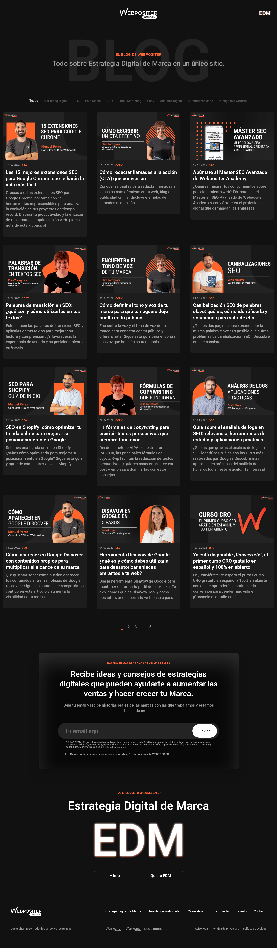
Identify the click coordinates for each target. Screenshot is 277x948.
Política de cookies (254, 928)
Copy (150, 101)
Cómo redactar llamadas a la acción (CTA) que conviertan (138, 175)
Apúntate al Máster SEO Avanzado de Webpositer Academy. (230, 175)
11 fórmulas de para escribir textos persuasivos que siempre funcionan (134, 433)
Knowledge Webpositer (164, 911)
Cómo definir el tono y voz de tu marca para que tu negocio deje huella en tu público (134, 311)
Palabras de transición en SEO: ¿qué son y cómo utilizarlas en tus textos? (43, 311)
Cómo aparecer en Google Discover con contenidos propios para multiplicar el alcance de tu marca (44, 561)
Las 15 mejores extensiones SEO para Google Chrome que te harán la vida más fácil (45, 178)
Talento (241, 911)
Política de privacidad (114, 747)
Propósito (222, 911)
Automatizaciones (200, 101)
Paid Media (93, 101)
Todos (33, 101)
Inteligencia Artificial (233, 101)
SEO (76, 101)
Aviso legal (202, 928)
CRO (110, 101)
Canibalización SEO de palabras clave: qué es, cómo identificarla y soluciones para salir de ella (230, 311)
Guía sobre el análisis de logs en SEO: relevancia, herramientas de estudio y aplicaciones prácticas (229, 433)
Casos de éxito (198, 911)
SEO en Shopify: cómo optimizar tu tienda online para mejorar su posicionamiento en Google (44, 433)
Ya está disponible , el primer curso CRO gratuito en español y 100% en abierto (230, 561)
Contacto (260, 911)
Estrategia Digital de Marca (122, 911)
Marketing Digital (56, 101)
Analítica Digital (171, 101)
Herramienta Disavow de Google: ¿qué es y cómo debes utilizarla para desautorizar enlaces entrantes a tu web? (135, 564)
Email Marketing (130, 101)
